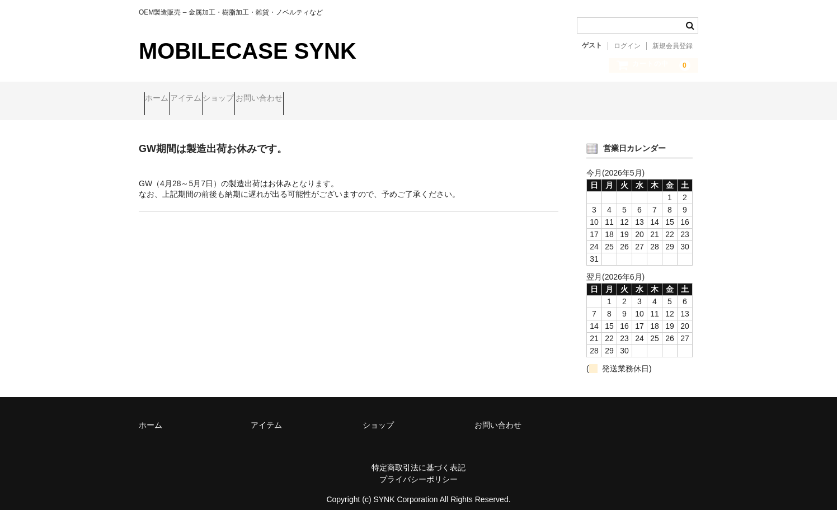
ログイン (627, 46)
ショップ (267, 99)
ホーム (162, 99)
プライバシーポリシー (418, 469)
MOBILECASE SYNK (247, 51)
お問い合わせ (328, 99)
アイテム (212, 99)
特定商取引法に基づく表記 (418, 458)
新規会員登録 (672, 46)
